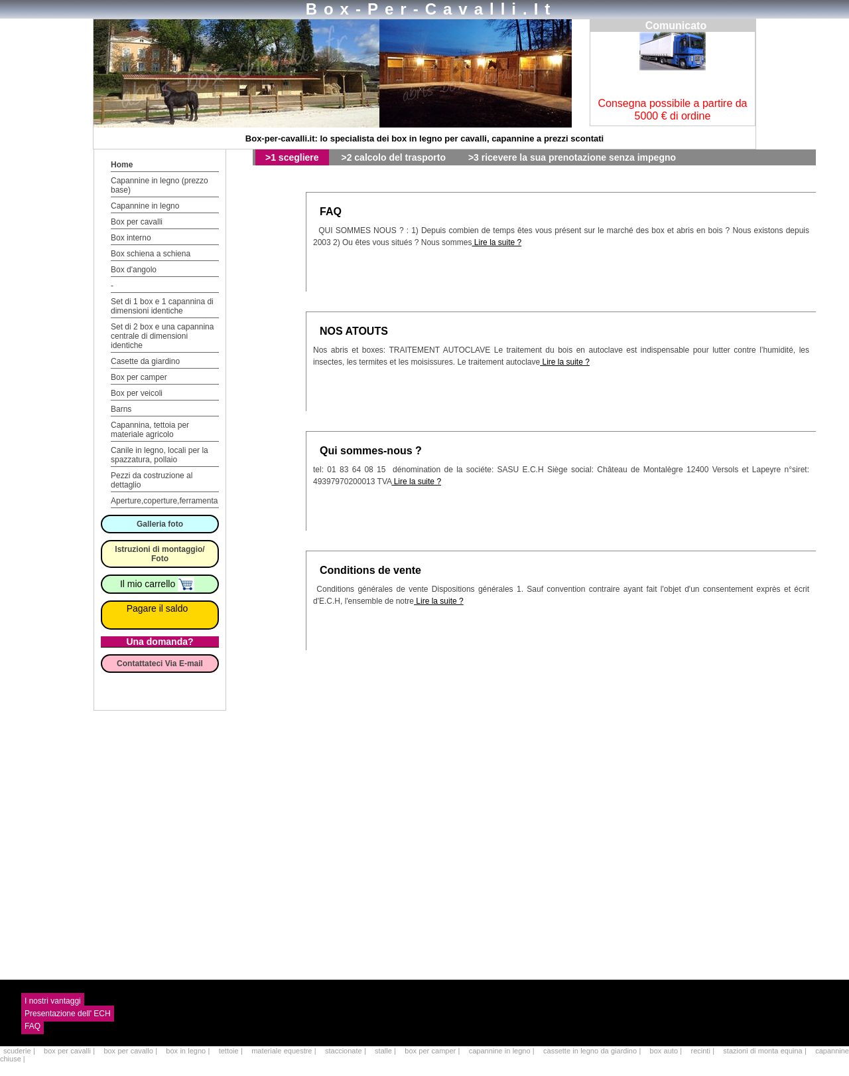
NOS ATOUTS (354, 331)
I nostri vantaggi (53, 1001)
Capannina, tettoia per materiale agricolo (150, 429)
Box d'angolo (134, 269)
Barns (121, 409)
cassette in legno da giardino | (593, 1051)
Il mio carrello (157, 584)
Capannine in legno (145, 206)
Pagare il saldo (157, 608)
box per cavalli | (70, 1051)
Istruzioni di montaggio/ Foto (159, 554)
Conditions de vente (370, 570)
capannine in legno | (503, 1051)
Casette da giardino (145, 361)
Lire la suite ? (496, 242)
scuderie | (20, 1051)
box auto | (667, 1051)
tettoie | (232, 1051)
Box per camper (139, 377)
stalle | (386, 1051)
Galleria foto (160, 524)
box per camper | (433, 1051)
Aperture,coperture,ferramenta (164, 500)
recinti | (704, 1051)
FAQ (331, 211)
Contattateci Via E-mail (160, 663)
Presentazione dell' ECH (68, 1013)
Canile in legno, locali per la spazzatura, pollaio (159, 455)
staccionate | (346, 1051)
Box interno (131, 237)
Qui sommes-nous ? (371, 450)
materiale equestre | (284, 1051)
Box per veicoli (137, 393)
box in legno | (189, 1051)
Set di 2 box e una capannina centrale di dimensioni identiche (162, 336)
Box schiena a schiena (150, 253)
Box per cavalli (137, 221)
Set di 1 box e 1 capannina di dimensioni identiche (162, 306)
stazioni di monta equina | (766, 1051)
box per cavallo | (131, 1051)
